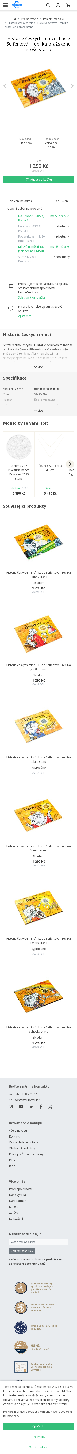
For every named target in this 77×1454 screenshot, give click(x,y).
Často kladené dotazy (23, 1142)
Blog (12, 1166)
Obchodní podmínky (22, 1148)
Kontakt (14, 1136)
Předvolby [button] (38, 1437)
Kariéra (13, 1207)
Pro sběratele (29, 19)
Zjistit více (24, 316)
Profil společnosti (20, 1189)
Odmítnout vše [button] (38, 1447)
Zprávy (13, 1212)
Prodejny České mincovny (26, 1154)
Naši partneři (17, 1201)
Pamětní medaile (53, 19)
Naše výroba (17, 1195)
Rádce (13, 1160)
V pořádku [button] (38, 1426)
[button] (8, 86)
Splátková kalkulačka (31, 297)
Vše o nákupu (18, 1130)
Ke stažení (16, 1218)
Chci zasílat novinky (22, 1251)
